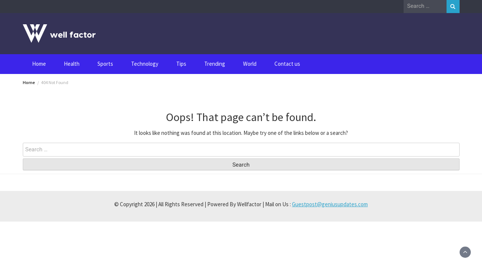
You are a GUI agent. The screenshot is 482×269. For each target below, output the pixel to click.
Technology (144, 63)
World (249, 63)
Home (39, 63)
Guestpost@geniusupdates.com (330, 204)
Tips (181, 63)
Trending (214, 63)
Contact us (287, 63)
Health (72, 63)
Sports (105, 63)
